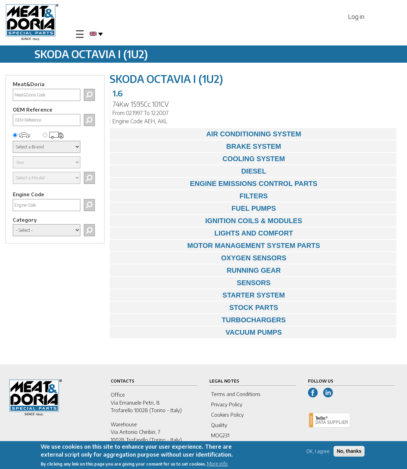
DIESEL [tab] (189, 171)
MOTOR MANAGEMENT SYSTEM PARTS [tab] (216, 245)
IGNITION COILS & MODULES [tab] (207, 221)
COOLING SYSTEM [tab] (199, 159)
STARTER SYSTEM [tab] (199, 295)
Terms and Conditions (235, 394)
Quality (219, 425)
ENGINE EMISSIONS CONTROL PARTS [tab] (215, 183)
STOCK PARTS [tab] (195, 307)
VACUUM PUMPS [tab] (197, 332)
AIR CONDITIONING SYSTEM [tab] (207, 134)
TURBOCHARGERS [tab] (199, 320)
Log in (356, 16)
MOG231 (220, 435)
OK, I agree (318, 452)
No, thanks (349, 452)
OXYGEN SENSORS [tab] (199, 258)
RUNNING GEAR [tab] (197, 270)
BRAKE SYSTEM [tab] (197, 146)
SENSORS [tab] (191, 282)
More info (217, 464)
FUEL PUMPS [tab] (194, 208)
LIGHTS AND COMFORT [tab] (203, 233)
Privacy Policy (226, 404)
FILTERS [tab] (190, 196)
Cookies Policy (227, 414)
